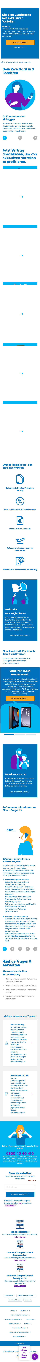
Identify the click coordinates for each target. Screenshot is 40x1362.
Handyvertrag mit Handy (25, 1295)
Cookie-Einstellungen (19, 1328)
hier (20, 1203)
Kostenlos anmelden (19, 1194)
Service (27, 1300)
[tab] (5, 138)
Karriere (26, 1323)
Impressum (24, 1311)
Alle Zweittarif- (19, 42)
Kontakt (12, 1311)
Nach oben (20, 1343)
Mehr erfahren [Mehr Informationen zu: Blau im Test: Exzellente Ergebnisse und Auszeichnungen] (20, 1237)
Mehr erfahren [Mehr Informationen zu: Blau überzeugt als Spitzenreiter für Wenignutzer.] (20, 1286)
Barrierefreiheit (14, 1323)
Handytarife (11, 62)
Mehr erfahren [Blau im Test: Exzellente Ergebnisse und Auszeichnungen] (20, 1260)
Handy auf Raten (14, 1300)
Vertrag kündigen (18, 1336)
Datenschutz (30, 1319)
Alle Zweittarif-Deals (19, 636)
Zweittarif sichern (19, 698)
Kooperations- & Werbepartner (19, 1332)
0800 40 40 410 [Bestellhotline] (20, 1153)
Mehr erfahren (19, 47)
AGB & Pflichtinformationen (19, 1315)
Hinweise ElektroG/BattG (12, 1319)
